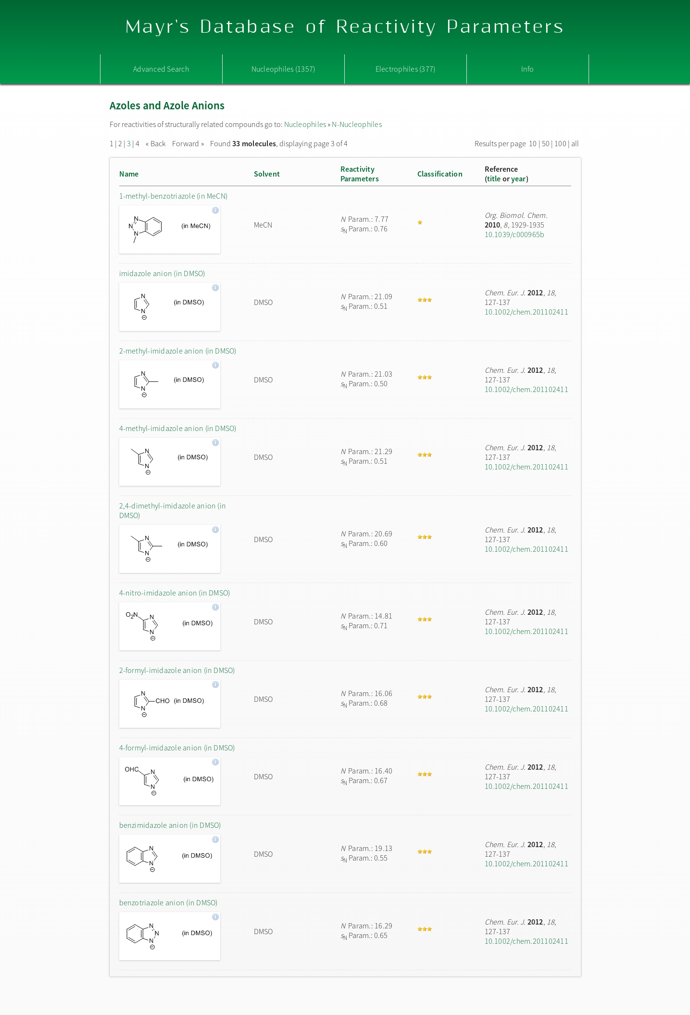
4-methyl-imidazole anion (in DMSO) (178, 428)
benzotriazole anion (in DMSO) (168, 902)
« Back (156, 143)
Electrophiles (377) (406, 69)
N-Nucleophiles (356, 124)
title (494, 178)
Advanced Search (161, 69)
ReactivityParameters (359, 173)
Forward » (188, 143)
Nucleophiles (305, 124)
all (575, 143)
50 (546, 143)
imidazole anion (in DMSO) (162, 273)
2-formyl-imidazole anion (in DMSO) (177, 670)
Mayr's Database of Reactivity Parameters (345, 27)
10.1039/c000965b (515, 234)
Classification (440, 173)
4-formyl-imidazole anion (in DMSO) (177, 747)
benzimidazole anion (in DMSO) (170, 825)
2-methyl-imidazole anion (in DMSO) (178, 350)
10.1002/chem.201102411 (526, 312)
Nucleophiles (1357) (283, 69)
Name (129, 173)
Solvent (267, 173)
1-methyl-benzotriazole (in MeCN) (173, 196)
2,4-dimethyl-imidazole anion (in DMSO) (172, 510)
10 (533, 143)
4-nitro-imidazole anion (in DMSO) (174, 592)
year (518, 178)
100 (560, 143)
